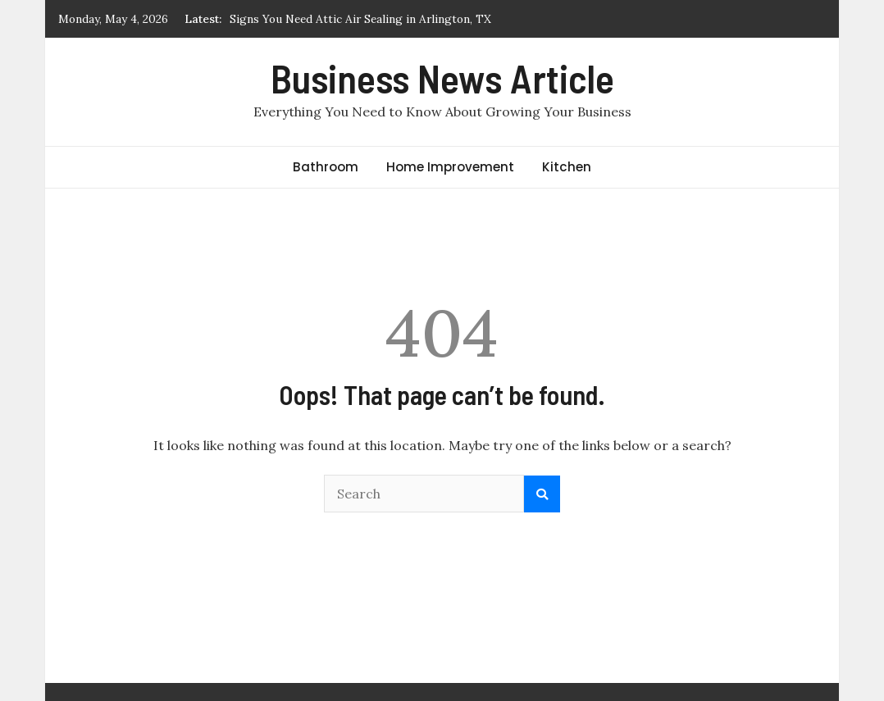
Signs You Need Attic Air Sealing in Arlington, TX (360, 18)
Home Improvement (450, 166)
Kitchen (566, 166)
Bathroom (325, 166)
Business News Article (442, 78)
